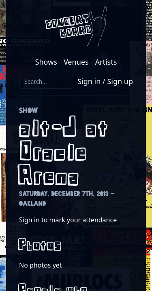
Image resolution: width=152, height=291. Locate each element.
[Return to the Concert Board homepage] (76, 26)
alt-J (49, 128)
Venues (76, 62)
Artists (106, 62)
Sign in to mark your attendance (68, 219)
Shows (46, 62)
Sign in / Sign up (105, 81)
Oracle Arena (53, 164)
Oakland (32, 203)
